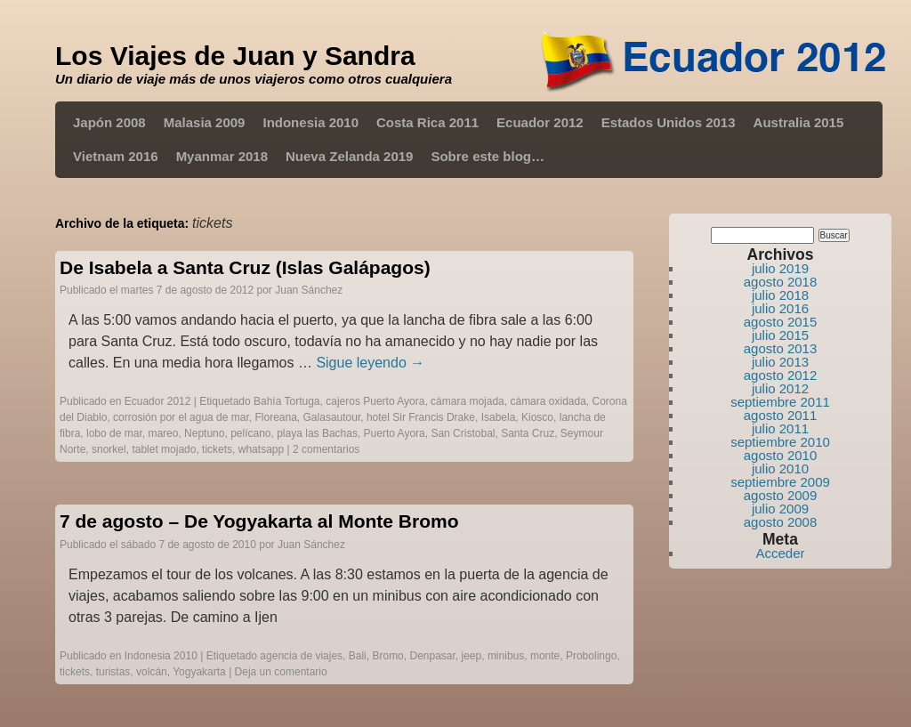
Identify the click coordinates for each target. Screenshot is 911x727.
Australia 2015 (799, 122)
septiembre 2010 (780, 441)
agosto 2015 (781, 321)
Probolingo (591, 656)
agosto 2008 (781, 521)
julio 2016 (780, 308)
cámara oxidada (547, 401)
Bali (358, 656)
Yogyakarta (199, 672)
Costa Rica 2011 (427, 122)
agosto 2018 (781, 281)
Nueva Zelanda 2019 (349, 156)
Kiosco (537, 417)
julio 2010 (780, 468)
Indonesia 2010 (310, 122)
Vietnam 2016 (115, 156)
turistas (113, 672)
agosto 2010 (781, 455)
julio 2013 (780, 361)
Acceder (779, 553)
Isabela (498, 417)
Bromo (387, 656)
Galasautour (332, 417)
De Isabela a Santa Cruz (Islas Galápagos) (245, 267)
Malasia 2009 (205, 122)
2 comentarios (326, 449)
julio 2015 (780, 335)
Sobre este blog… (487, 156)
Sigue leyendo (370, 362)
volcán (151, 672)
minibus (506, 656)
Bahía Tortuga (287, 401)
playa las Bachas (317, 433)
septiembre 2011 (780, 401)
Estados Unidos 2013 (668, 122)
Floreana (275, 417)
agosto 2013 (781, 348)
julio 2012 (780, 388)
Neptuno (204, 433)
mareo (163, 433)
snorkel (109, 449)
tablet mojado (164, 449)
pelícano (250, 433)
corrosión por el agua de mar (181, 417)
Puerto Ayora (394, 433)
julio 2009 (780, 508)
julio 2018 (780, 295)
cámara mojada (467, 401)
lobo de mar (114, 433)
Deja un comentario (281, 672)
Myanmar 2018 (222, 156)
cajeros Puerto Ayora (375, 401)
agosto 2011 (781, 415)
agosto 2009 (781, 495)
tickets (217, 449)
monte (545, 656)
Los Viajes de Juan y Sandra (235, 55)
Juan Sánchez (309, 290)
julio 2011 (780, 428)
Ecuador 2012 (540, 122)
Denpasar (432, 656)
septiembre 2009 (780, 481)
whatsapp (261, 449)
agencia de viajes (301, 656)
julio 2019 (780, 268)
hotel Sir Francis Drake (421, 417)
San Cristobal (463, 433)
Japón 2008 (109, 122)
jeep (472, 656)
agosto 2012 (781, 375)
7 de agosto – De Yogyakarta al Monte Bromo (259, 521)
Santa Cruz (527, 433)
